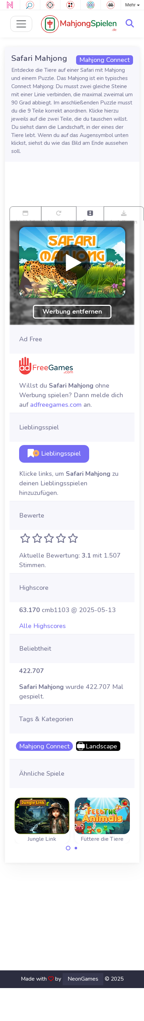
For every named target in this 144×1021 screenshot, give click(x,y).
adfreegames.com (56, 404)
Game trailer (90, 216)
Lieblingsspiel (54, 453)
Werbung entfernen (72, 311)
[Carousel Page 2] (76, 848)
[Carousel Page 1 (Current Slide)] (68, 848)
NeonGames (83, 979)
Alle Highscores (42, 626)
